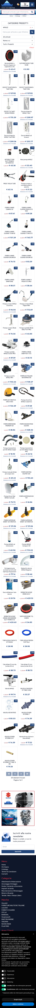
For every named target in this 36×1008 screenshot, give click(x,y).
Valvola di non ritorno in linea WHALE (26, 737)
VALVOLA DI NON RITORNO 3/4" (9, 737)
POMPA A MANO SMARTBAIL (9, 280)
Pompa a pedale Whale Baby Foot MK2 (26, 328)
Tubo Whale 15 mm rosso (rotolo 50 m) (26, 665)
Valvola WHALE (9, 688)
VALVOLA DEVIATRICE (9, 712)
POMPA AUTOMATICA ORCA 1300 (9, 401)
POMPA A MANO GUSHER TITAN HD (9, 232)
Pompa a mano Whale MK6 (9, 328)
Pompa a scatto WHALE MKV (10, 377)
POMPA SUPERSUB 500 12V (26, 497)
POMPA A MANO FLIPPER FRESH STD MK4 (26, 209)
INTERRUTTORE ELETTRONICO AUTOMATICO (9, 161)
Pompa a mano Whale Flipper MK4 (26, 304)
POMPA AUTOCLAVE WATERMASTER (26, 377)
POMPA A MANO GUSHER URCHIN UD (26, 256)
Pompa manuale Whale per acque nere (10, 473)
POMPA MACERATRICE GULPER (26, 425)
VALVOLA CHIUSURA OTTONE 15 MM (26, 689)
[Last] (27, 774)
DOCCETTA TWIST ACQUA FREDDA (9, 112)
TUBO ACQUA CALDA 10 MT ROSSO (9, 641)
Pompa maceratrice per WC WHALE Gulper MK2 (26, 449)
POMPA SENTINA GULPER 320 (26, 473)
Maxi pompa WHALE (26, 159)
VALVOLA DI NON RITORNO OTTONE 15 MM (9, 762)
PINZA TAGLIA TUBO (9, 183)
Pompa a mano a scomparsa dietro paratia (26, 185)
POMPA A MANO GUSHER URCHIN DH (10, 256)
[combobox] (18, 12)
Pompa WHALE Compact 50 (26, 545)
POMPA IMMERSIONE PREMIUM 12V (10, 425)
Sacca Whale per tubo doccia (9, 593)
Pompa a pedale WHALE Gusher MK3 (9, 353)
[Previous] (15, 774)
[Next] (21, 774)
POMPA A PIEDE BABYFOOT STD (26, 353)
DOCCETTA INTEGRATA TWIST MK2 (10, 88)
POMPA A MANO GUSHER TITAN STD (26, 232)
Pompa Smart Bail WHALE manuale (9, 497)
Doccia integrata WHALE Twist (26, 112)
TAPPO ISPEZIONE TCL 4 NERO (26, 617)
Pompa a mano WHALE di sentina (10, 304)
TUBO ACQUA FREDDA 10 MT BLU (26, 641)
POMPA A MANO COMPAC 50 (9, 208)
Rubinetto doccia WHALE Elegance (26, 569)
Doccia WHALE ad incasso (26, 136)
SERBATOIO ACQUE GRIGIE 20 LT (26, 593)
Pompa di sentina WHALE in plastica (26, 401)
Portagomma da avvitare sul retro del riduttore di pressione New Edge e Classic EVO (9, 570)
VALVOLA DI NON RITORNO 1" (26, 713)
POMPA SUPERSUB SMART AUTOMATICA (9, 521)
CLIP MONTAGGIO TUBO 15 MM (26, 64)
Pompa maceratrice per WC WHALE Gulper (9, 449)
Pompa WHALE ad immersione (9, 545)
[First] (9, 774)
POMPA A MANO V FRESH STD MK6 (26, 280)
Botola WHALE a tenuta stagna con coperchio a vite (9, 65)
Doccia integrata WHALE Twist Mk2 (9, 136)
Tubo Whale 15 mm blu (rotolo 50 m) (9, 665)
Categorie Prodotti (18, 23)
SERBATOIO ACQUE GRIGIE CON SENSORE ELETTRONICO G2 (9, 618)
